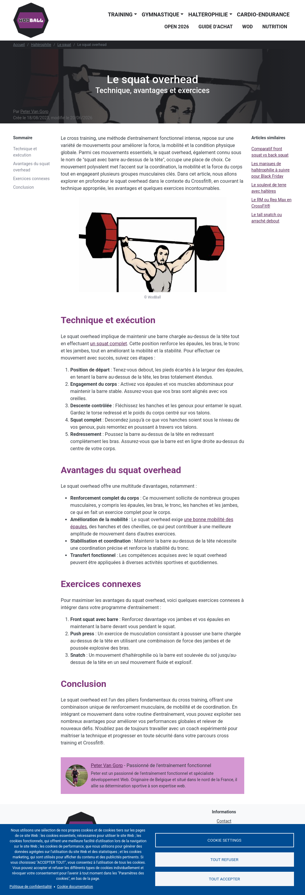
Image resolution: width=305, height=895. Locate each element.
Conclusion (23, 187)
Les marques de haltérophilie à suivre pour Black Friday (270, 170)
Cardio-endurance (263, 14)
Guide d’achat (215, 27)
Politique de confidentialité (31, 887)
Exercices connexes (31, 178)
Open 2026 (176, 27)
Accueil (19, 45)
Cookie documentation (75, 887)
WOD (247, 27)
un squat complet (108, 343)
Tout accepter (224, 879)
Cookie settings (225, 840)
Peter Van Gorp (35, 111)
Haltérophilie (41, 45)
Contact (224, 821)
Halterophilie (208, 14)
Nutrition (274, 27)
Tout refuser (225, 859)
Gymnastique (160, 14)
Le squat (64, 45)
